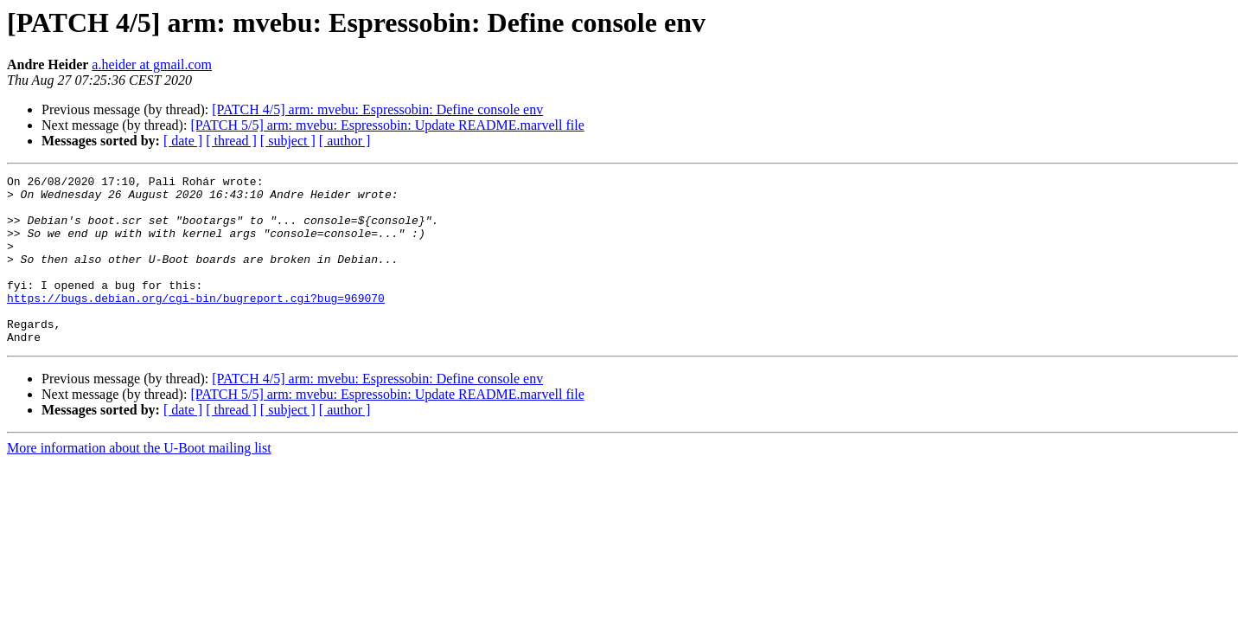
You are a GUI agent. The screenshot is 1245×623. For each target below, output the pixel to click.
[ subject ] (288, 140)
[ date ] (182, 140)
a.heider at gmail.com (152, 64)
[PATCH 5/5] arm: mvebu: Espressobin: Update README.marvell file (387, 125)
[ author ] (345, 140)
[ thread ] (231, 140)
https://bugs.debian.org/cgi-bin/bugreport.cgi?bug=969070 (196, 323)
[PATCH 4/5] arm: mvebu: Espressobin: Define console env (377, 109)
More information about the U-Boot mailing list (139, 481)
